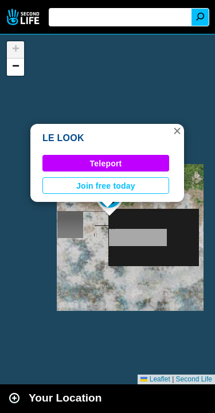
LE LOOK (63, 138)
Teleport (106, 163)
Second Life (24, 17)
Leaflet (155, 379)
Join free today (105, 185)
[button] (177, 131)
